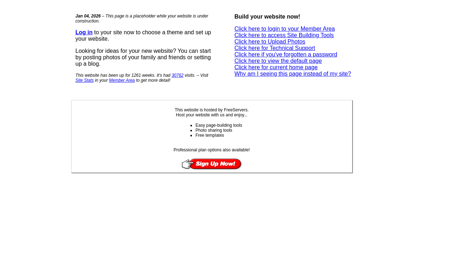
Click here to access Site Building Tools (284, 35)
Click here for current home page (276, 67)
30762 (177, 75)
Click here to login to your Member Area (284, 29)
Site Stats (84, 80)
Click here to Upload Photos (269, 42)
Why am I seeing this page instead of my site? (292, 74)
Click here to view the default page (278, 61)
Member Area (122, 80)
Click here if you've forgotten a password (285, 54)
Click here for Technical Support (274, 48)
